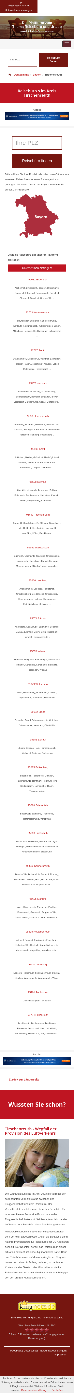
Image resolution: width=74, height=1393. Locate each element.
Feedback (16, 1350)
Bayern (37, 74)
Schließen (57, 1390)
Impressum (60, 1354)
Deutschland (18, 74)
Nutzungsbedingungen (53, 1350)
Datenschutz (31, 1350)
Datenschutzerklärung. (34, 1390)
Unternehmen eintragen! (37, 268)
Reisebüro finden (53, 59)
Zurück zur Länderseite (24, 1079)
